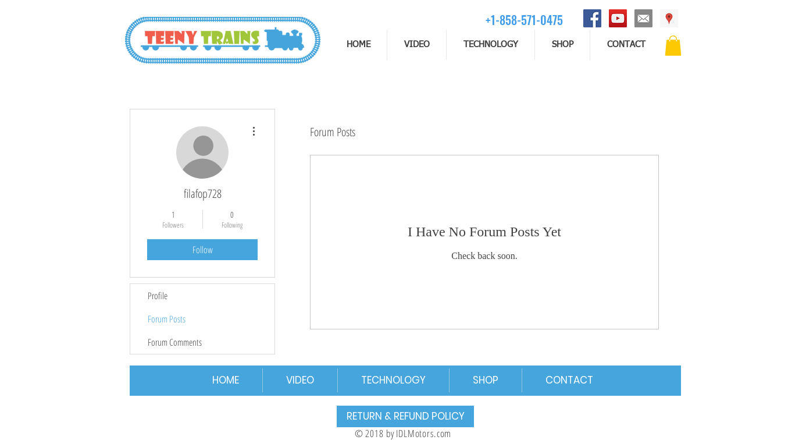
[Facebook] (592, 18)
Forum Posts (167, 319)
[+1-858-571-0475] (524, 19)
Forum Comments (175, 342)
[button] (673, 46)
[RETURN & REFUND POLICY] (405, 416)
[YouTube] (618, 18)
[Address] (669, 18)
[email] (643, 18)
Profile (157, 295)
